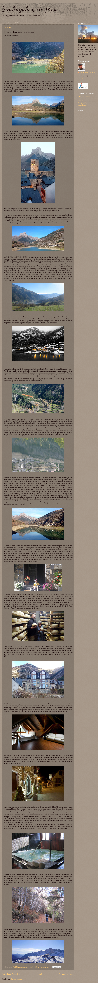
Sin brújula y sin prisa (30, 9)
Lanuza (7, 27)
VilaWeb (80, 100)
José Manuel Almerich (87, 73)
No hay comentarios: (42, 967)
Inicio (40, 974)
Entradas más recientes (12, 974)
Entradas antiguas (66, 974)
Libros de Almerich (84, 97)
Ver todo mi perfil (83, 79)
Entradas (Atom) (16, 979)
